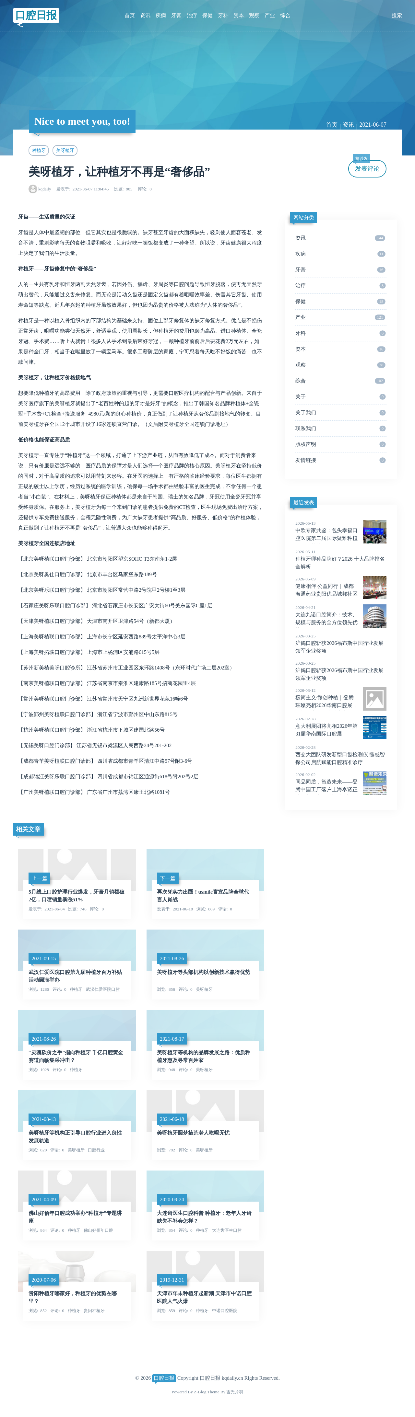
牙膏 (176, 15)
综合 (285, 15)
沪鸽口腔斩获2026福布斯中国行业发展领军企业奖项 (340, 643)
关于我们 (340, 413)
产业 (270, 15)
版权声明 (340, 444)
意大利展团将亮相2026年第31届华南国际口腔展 (340, 726)
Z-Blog (200, 1391)
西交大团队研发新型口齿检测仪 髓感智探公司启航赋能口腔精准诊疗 (340, 754)
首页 (129, 15)
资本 (238, 15)
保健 (207, 15)
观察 (254, 15)
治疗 (192, 15)
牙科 (223, 15)
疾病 (161, 15)
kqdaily (44, 189)
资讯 (145, 15)
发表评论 (366, 166)
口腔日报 (36, 15)
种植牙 (39, 150)
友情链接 (340, 460)
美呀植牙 (65, 150)
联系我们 (340, 428)
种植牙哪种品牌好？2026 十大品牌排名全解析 (340, 559)
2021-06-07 (372, 124)
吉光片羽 (234, 1391)
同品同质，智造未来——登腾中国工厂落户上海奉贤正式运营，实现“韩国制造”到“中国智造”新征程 (340, 789)
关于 (340, 397)
